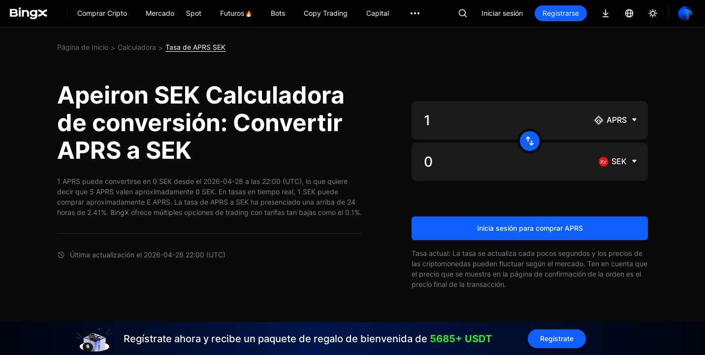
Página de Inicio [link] (82, 47)
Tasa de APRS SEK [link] (195, 47)
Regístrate (557, 338)
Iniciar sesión (502, 13)
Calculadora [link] (137, 47)
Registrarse (561, 13)
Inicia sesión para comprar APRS (530, 228)
